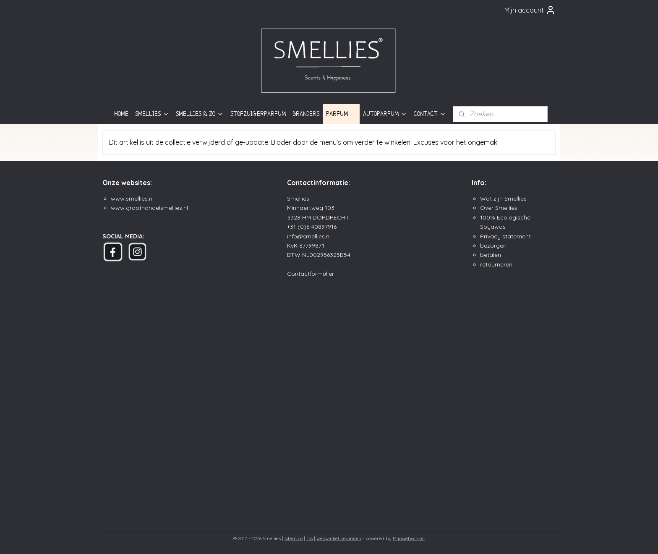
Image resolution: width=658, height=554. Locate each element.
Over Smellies (498, 208)
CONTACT (430, 114)
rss (309, 538)
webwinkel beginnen (338, 538)
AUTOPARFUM (385, 114)
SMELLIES (152, 114)
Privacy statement (505, 236)
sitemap (294, 538)
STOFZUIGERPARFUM (258, 113)
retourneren (496, 264)
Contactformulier (310, 273)
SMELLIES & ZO (200, 114)
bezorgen (493, 245)
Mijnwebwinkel (409, 538)
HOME (121, 113)
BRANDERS (305, 113)
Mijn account (530, 10)
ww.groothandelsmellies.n (151, 208)
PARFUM (341, 114)
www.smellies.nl (132, 198)
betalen (490, 255)
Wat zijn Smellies (503, 198)
